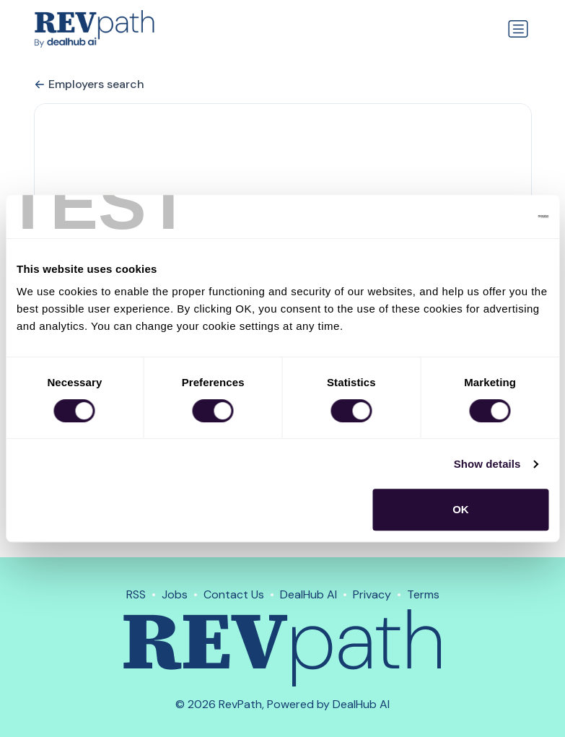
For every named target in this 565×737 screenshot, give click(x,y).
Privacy (372, 594)
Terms (423, 594)
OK (460, 509)
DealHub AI (308, 594)
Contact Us (233, 594)
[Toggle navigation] (518, 29)
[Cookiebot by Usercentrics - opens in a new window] (485, 216)
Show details (487, 464)
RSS (136, 594)
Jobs (175, 594)
